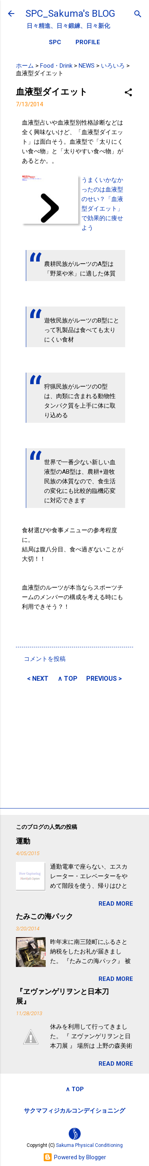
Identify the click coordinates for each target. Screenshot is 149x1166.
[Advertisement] (74, 744)
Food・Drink (56, 65)
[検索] (138, 14)
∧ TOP (67, 678)
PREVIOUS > (104, 678)
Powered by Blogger (74, 1157)
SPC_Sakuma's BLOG (70, 13)
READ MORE (116, 903)
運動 (23, 841)
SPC (55, 42)
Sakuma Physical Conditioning (89, 1145)
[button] (128, 93)
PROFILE (87, 42)
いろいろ (113, 65)
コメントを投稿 (45, 658)
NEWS (87, 65)
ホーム (25, 65)
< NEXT (37, 678)
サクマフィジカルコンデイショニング (74, 1110)
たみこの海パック (44, 916)
